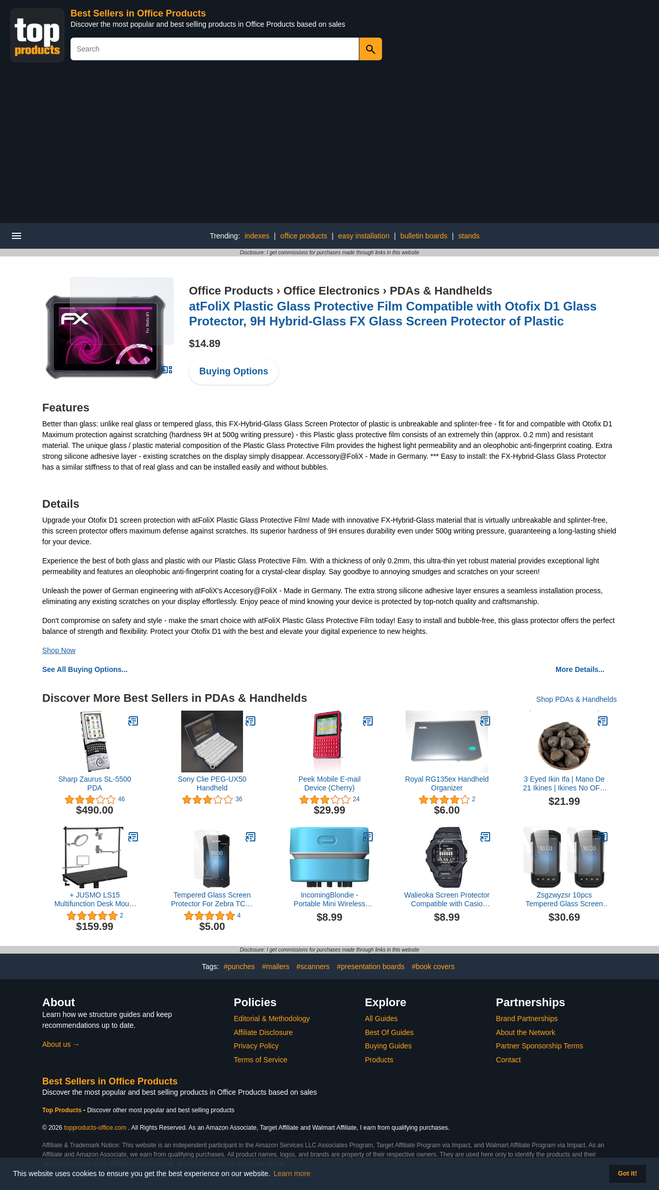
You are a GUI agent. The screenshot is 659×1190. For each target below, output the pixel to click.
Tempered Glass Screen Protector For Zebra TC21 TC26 (212, 899)
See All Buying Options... (85, 669)
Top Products (62, 1110)
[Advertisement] (329, 146)
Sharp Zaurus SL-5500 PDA (94, 783)
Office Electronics (331, 290)
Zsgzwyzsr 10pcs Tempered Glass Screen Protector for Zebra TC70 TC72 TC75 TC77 (564, 899)
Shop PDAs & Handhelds (576, 699)
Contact (508, 1060)
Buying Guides (388, 1046)
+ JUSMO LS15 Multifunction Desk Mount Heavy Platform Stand (94, 899)
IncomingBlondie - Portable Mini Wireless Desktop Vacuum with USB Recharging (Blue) (329, 899)
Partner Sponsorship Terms (539, 1046)
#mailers (275, 966)
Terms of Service (260, 1060)
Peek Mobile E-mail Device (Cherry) (330, 783)
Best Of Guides (389, 1032)
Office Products (231, 290)
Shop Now (59, 650)
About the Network (525, 1032)
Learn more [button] (292, 1173)
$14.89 (204, 343)
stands (468, 236)
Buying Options (233, 371)
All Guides (381, 1018)
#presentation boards (371, 966)
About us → (61, 1044)
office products (304, 236)
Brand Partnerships (527, 1018)
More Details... (580, 669)
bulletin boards (424, 236)
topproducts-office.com (95, 1127)
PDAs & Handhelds (441, 290)
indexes (257, 236)
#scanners (313, 966)
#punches (239, 966)
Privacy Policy (256, 1046)
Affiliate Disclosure (263, 1032)
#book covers (433, 966)
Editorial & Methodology (272, 1018)
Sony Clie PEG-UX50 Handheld (212, 783)
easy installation (364, 236)
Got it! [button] (627, 1173)
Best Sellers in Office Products (138, 13)
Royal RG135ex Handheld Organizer (447, 783)
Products (379, 1060)
